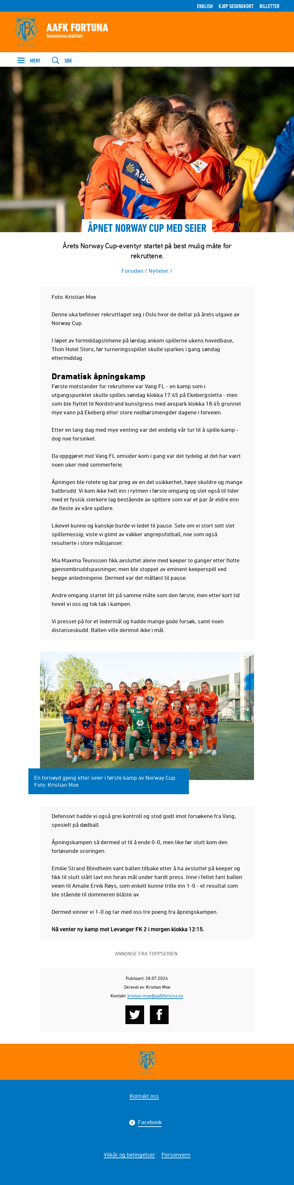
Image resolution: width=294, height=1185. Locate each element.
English (205, 6)
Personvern (176, 1154)
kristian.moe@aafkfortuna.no (155, 995)
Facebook (150, 1123)
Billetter (269, 6)
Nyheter (159, 270)
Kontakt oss (144, 1095)
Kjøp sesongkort (236, 6)
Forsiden (132, 270)
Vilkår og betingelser (129, 1154)
